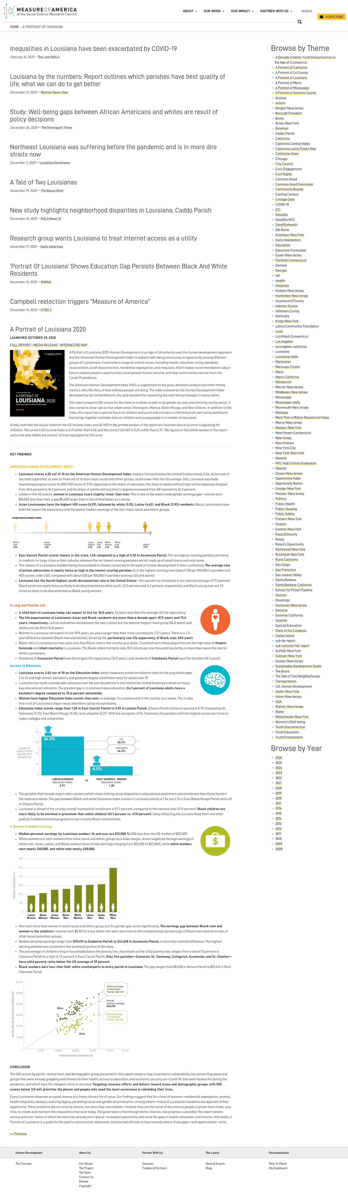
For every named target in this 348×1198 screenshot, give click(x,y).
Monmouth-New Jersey (291, 407)
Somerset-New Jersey (291, 605)
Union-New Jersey (288, 696)
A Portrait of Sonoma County (295, 93)
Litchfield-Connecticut (291, 336)
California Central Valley (292, 143)
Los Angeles (284, 341)
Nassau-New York (288, 427)
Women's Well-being (290, 722)
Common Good (286, 179)
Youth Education (287, 732)
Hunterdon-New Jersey (291, 296)
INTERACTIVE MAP (73, 345)
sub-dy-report (285, 640)
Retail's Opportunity (289, 544)
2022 (278, 778)
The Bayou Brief (52, 191)
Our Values (86, 1163)
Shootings (282, 600)
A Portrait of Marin (288, 83)
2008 (278, 849)
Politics (280, 499)
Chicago (281, 159)
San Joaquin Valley (288, 575)
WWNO (46, 282)
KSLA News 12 (51, 219)
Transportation (285, 681)
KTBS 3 (46, 310)
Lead (279, 331)
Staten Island (284, 636)
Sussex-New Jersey (289, 661)
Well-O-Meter (278, 1163)
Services (147, 1163)
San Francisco (285, 570)
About (188, 11)
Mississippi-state (287, 402)
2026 (278, 757)
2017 (278, 803)
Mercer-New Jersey (289, 387)
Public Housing (286, 509)
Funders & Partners (154, 1168)
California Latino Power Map (295, 149)
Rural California (286, 559)
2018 (278, 798)
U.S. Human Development (293, 686)
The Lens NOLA (48, 57)
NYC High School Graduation (295, 463)
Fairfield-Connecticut (290, 260)
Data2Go (281, 215)
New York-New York (289, 453)
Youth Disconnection (290, 727)
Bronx (279, 118)
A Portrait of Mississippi (292, 88)
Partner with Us (274, 11)
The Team (85, 1172)
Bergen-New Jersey (289, 108)
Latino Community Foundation (297, 326)
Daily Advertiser (52, 246)
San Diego (282, 564)
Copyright (85, 1185)
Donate (83, 1181)
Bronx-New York (287, 123)
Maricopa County (287, 367)
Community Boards (289, 189)
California (282, 138)
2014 (278, 818)
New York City (285, 448)
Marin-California (287, 377)
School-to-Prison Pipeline (293, 590)
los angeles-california (291, 346)
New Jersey (283, 438)
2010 (278, 838)
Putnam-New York (288, 519)
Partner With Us (152, 1152)
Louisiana (282, 351)
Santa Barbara (285, 580)
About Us (85, 1152)
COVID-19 (282, 204)
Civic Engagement (288, 169)
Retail (279, 539)
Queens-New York (288, 529)
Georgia (281, 270)
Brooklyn (281, 128)
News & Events (215, 1163)
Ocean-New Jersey (288, 473)
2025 (278, 763)
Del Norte (282, 230)
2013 (278, 823)
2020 (278, 788)
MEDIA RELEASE (45, 345)
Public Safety (285, 514)
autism (280, 103)
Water (279, 711)
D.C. (278, 209)
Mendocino (283, 382)
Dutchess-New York (289, 235)
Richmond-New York (290, 549)
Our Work (212, 11)
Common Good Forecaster (294, 184)
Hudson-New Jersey (289, 290)
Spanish (281, 620)
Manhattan (283, 362)
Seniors (280, 595)
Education (282, 245)
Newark (281, 458)
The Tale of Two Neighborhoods (297, 676)
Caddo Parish (285, 133)
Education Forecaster (290, 250)
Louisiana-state (286, 356)
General (281, 265)
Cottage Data (285, 199)
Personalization (279, 1152)
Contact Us (86, 1176)
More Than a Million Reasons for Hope (302, 417)
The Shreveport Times (56, 127)
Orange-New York (288, 488)
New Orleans (284, 443)
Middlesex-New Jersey (291, 392)
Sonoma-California (289, 615)
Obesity (280, 468)
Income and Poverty (289, 301)
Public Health (285, 504)
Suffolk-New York (288, 651)
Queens (280, 524)
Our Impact (240, 11)
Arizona (280, 98)
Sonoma (281, 610)
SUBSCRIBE (335, 17)
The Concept (24, 1163)
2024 (278, 768)
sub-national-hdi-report (292, 646)
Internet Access (286, 306)
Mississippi (283, 397)
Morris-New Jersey (288, 422)
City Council (284, 164)
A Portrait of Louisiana (291, 77)
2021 (278, 783)
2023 (278, 773)
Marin (279, 372)
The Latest (212, 1152)
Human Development (29, 1152)
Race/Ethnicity (286, 534)
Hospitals (282, 285)
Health (280, 280)
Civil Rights (283, 174)
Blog (209, 1168)
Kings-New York (287, 321)
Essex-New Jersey (288, 255)
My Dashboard (278, 1168)
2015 (278, 813)
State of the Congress (290, 630)
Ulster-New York (287, 691)
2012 (278, 828)
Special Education (288, 625)
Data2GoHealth (286, 224)
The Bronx (282, 671)
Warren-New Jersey (289, 706)
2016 (278, 808)
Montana (281, 412)
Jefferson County (287, 311)
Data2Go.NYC (285, 219)
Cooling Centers (287, 194)
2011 (278, 834)
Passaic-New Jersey (289, 493)
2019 (278, 793)
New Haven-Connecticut (293, 433)
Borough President (288, 113)
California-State (287, 153)
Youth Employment (289, 737)
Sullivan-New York (288, 656)
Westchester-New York (292, 717)
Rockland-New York (289, 554)
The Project (86, 1168)
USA (278, 701)
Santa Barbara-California (293, 585)
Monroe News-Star (54, 92)
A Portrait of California (291, 67)
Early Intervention (288, 240)
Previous (18, 1134)
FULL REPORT (20, 345)
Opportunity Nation (289, 483)
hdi (277, 275)
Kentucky (282, 316)
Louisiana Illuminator (55, 163)
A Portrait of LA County (291, 72)
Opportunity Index (288, 478)
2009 (278, 844)
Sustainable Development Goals (298, 666)
